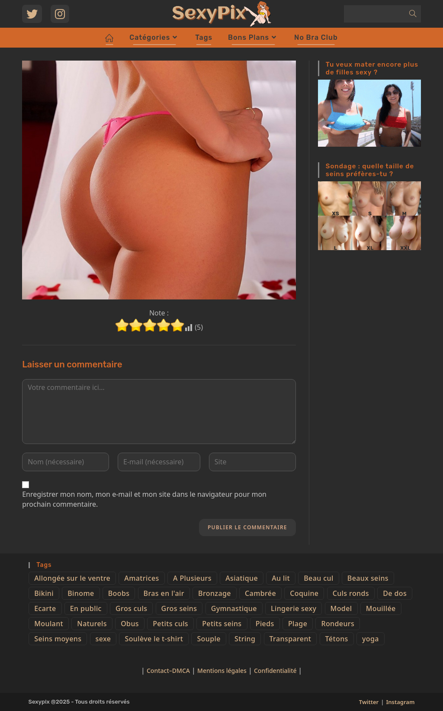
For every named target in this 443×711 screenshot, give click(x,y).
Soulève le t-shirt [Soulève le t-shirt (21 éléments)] (154, 638)
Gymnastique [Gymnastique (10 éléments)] (234, 608)
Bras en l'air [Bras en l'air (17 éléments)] (164, 593)
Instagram (400, 702)
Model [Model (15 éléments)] (341, 608)
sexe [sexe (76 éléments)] (103, 638)
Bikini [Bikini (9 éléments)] (44, 593)
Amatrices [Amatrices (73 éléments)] (141, 578)
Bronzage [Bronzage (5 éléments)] (214, 593)
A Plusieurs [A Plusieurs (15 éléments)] (192, 578)
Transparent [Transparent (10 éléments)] (290, 638)
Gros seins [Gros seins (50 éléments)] (179, 608)
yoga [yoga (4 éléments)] (370, 638)
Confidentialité (276, 670)
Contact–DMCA (168, 670)
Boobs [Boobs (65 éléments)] (119, 593)
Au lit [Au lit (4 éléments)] (281, 578)
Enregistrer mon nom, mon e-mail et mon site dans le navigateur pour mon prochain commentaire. (144, 498)
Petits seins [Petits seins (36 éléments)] (221, 623)
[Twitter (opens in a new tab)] (32, 14)
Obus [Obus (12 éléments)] (130, 623)
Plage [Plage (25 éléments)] (297, 623)
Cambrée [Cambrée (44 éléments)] (260, 593)
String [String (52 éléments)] (244, 638)
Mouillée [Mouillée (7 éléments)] (381, 608)
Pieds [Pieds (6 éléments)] (265, 623)
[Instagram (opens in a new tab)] (60, 14)
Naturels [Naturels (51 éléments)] (92, 623)
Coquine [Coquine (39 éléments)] (304, 593)
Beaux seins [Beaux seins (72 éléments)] (367, 578)
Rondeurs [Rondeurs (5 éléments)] (337, 623)
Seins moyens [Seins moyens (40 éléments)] (57, 638)
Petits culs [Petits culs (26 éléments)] (170, 623)
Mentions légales (222, 670)
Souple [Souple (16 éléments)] (208, 638)
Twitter (369, 702)
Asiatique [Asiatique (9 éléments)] (241, 578)
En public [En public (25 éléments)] (86, 608)
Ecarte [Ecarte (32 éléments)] (45, 608)
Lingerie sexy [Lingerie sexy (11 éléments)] (293, 608)
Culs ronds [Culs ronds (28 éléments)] (351, 593)
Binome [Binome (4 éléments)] (80, 593)
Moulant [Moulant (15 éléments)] (48, 623)
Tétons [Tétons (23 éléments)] (336, 638)
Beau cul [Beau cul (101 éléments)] (318, 578)
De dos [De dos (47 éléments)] (395, 593)
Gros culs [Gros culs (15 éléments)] (131, 608)
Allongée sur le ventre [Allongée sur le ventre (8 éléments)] (72, 578)
